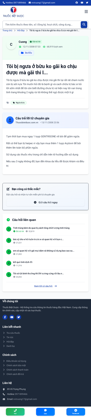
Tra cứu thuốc (11, 333)
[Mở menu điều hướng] (86, 12)
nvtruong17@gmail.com (25, 399)
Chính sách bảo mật (14, 365)
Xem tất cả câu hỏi (45, 286)
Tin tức (7, 337)
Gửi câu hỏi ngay (46, 202)
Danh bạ (8, 346)
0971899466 (21, 394)
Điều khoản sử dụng (14, 361)
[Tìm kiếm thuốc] (45, 25)
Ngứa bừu (19, 103)
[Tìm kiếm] (84, 24)
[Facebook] (76, 2)
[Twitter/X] (87, 2)
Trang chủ (7, 30)
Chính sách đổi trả (13, 374)
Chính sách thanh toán (15, 369)
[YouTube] (82, 2)
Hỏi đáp (21, 30)
